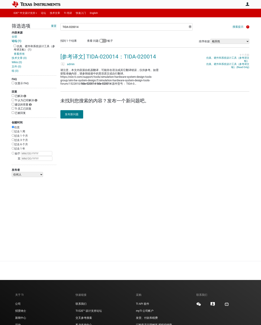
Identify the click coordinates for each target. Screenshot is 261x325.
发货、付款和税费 (147, 317)
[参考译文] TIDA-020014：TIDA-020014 (108, 56)
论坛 (43, 13)
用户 (247, 4)
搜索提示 (238, 26)
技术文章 (55, 13)
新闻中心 (20, 317)
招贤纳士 (20, 310)
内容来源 (17, 32)
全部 (14, 36)
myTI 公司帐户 (144, 310)
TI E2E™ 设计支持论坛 (89, 310)
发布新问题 (73, 114)
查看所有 (19, 53)
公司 (18, 303)
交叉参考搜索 (84, 317)
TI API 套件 (142, 303)
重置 (53, 25)
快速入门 (81, 13)
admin (71, 64)
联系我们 (81, 303)
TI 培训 (68, 13)
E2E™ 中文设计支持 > (25, 13)
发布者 (16, 169)
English (94, 13)
